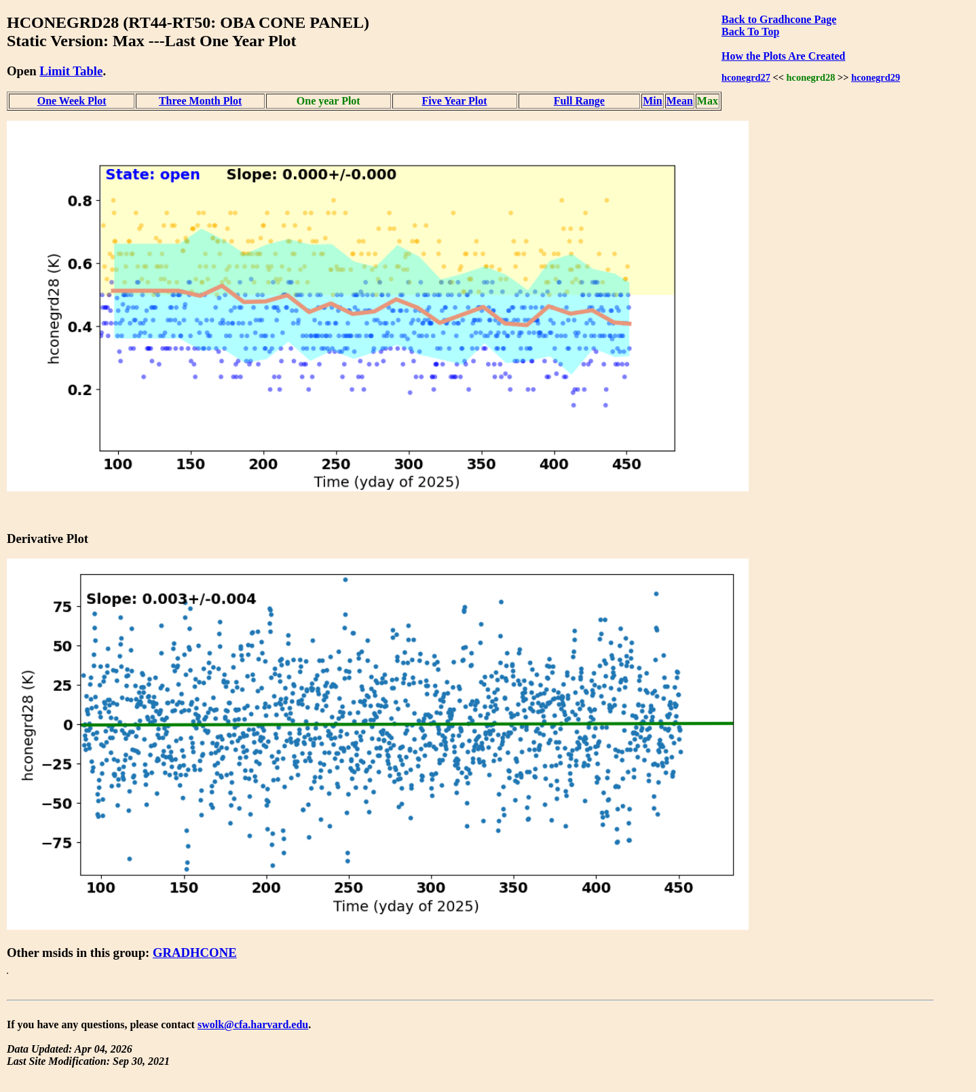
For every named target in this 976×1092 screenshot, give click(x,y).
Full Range (579, 101)
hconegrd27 (745, 77)
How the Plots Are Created (783, 56)
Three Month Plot (200, 101)
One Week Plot (72, 101)
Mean (680, 101)
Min (652, 101)
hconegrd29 (875, 77)
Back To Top (750, 31)
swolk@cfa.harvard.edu (253, 1024)
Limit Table (70, 71)
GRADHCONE (195, 952)
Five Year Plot (454, 101)
